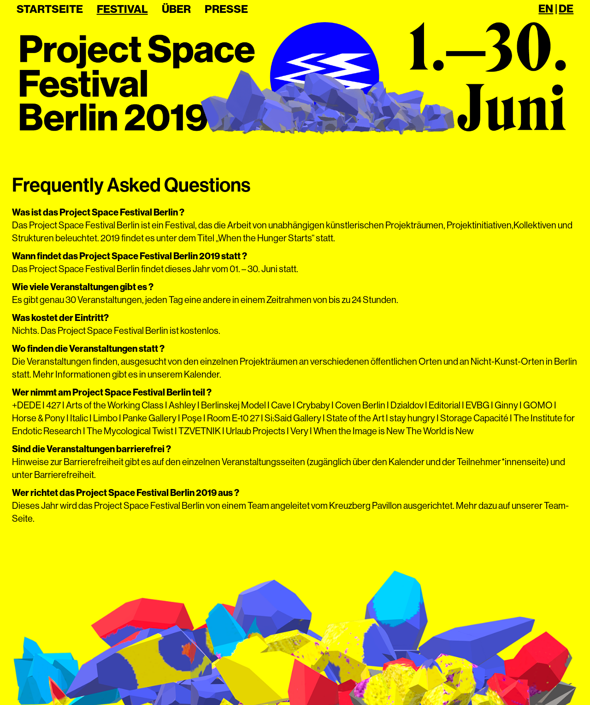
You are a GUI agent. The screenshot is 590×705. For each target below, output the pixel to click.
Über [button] (176, 9)
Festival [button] (122, 9)
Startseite (50, 9)
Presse (226, 9)
